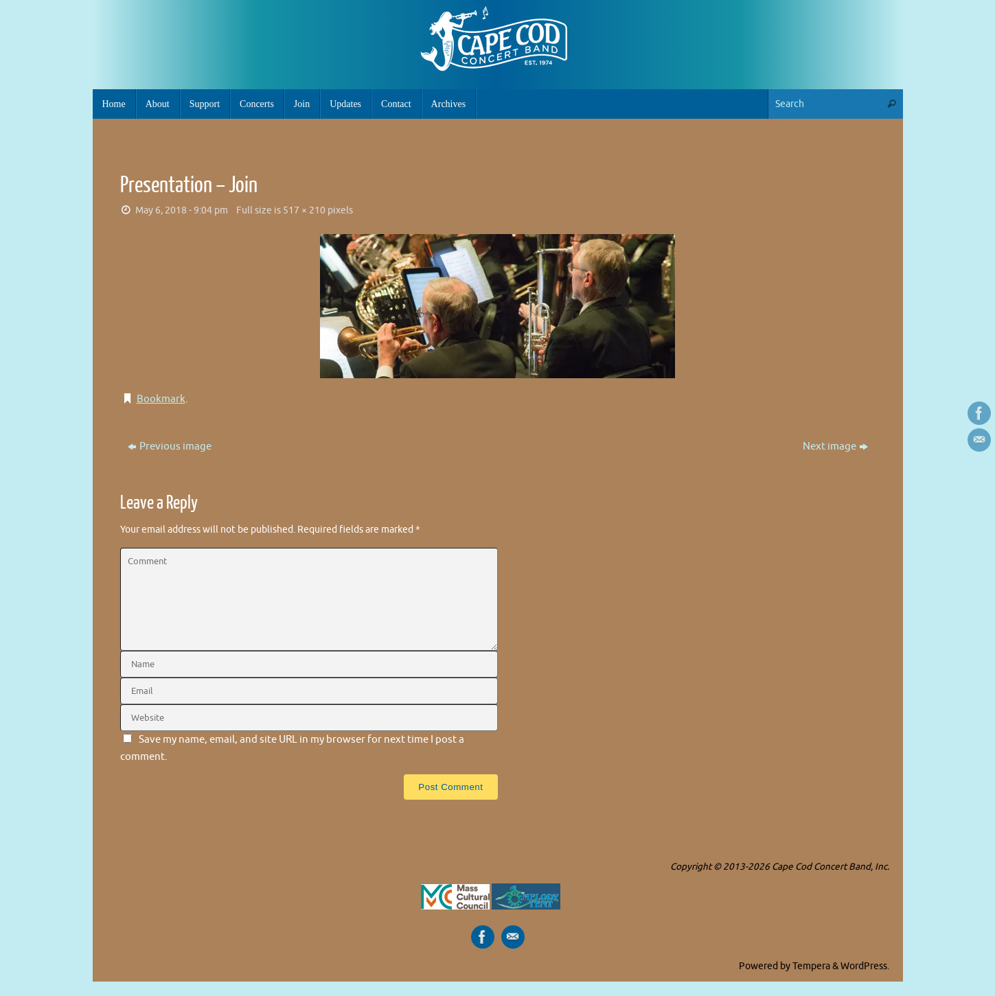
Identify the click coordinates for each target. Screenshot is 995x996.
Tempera (811, 966)
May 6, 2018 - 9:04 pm (181, 210)
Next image (835, 446)
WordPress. (864, 966)
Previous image (169, 446)
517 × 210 (304, 210)
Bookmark (161, 399)
